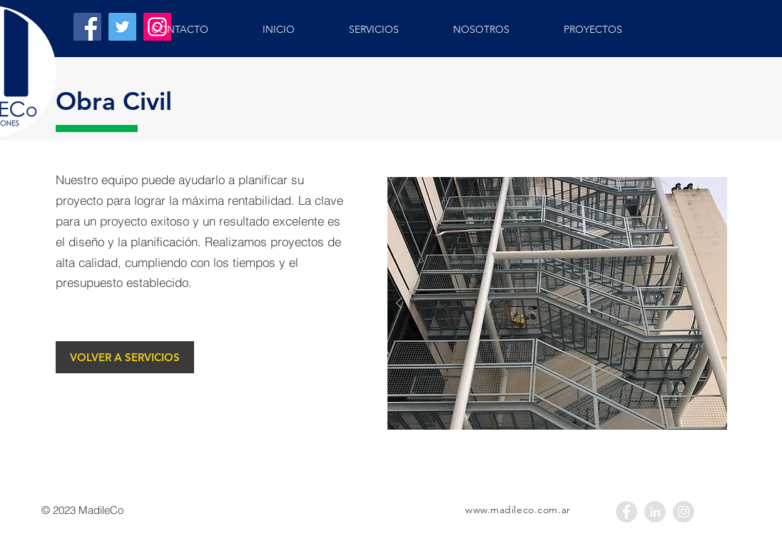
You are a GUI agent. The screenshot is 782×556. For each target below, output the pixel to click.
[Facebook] (87, 27)
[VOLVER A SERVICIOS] (125, 357)
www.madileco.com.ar (518, 509)
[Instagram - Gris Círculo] (683, 511)
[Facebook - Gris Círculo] (626, 511)
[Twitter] (122, 27)
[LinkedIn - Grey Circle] (655, 511)
